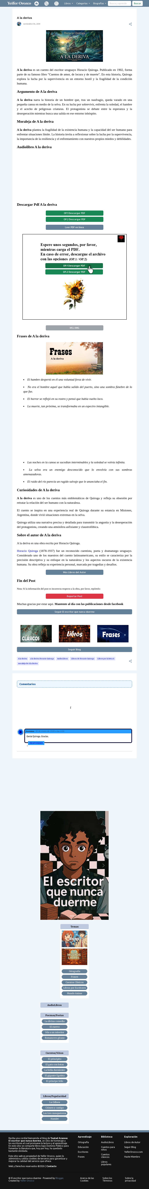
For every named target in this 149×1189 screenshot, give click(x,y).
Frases (81, 1156)
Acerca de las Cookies (87, 1179)
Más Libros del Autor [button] (74, 572)
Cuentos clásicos (105, 1155)
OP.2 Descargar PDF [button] (74, 219)
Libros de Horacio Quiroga (82, 659)
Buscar (137, 3)
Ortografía (83, 1142)
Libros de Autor (132, 1142)
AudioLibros (62, 659)
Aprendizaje (85, 1136)
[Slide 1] (72, 916)
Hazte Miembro (132, 1156)
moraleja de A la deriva (28, 663)
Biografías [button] (98, 3)
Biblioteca (106, 1136)
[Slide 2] (77, 916)
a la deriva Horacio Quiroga (42, 659)
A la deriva (22, 659)
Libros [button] (67, 3)
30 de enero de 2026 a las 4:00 (49, 731)
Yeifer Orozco (27, 1180)
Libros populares (106, 1163)
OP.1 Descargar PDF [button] (74, 213)
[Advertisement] (76, 436)
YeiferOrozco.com (133, 1152)
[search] (119, 3)
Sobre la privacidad (130, 1179)
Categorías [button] (82, 3)
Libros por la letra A (105, 659)
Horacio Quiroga (27, 551)
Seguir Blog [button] (74, 649)
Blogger (59, 1178)
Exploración (130, 1136)
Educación (83, 1147)
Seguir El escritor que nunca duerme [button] (75, 611)
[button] (130, 24)
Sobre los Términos (107, 1179)
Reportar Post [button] (74, 596)
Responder (36, 743)
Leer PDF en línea (74, 227)
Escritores (83, 1152)
